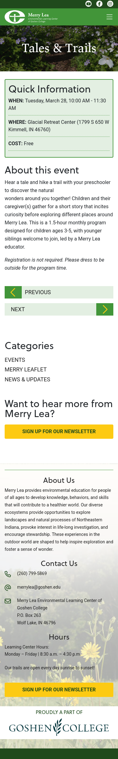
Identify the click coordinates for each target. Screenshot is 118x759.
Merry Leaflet (26, 369)
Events (15, 360)
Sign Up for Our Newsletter (59, 431)
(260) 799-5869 (32, 573)
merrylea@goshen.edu (39, 587)
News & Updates (27, 379)
